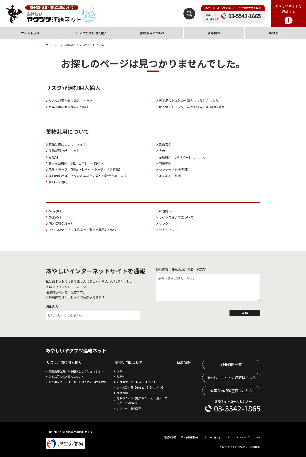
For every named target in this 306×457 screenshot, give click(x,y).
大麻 (162, 150)
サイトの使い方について (176, 217)
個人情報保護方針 (61, 223)
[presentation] (185, 313)
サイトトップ (52, 44)
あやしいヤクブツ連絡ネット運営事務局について (83, 229)
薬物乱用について (152, 33)
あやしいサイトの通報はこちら (231, 377)
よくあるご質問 (170, 175)
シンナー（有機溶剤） (174, 169)
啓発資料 (55, 217)
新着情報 (165, 211)
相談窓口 (55, 211)
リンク (163, 223)
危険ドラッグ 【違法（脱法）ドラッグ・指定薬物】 (85, 169)
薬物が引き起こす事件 (64, 150)
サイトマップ (168, 229)
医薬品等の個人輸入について (69, 106)
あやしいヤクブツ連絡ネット (76, 350)
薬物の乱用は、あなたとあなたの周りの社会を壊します (88, 175)
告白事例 (165, 144)
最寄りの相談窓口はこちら (231, 390)
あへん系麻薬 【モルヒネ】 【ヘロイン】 (77, 163)
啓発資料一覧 (231, 364)
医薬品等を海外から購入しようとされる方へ (190, 100)
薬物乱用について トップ (67, 144)
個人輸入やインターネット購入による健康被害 (191, 106)
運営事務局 (170, 437)
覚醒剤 (53, 157)
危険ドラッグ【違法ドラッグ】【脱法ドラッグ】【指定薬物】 (142, 400)
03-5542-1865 (244, 16)
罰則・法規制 (58, 182)
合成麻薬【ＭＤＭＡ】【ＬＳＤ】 (137, 382)
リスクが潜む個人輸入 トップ (70, 100)
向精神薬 (165, 163)
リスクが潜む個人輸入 (91, 33)
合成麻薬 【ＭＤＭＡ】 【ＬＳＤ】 (183, 157)
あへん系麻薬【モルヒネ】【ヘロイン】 (141, 387)
